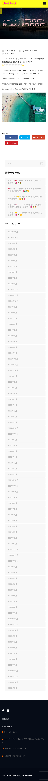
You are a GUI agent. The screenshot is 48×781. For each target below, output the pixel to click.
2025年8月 (12, 243)
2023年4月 (12, 405)
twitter (25, 137)
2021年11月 (13, 486)
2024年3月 (12, 341)
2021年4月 (12, 526)
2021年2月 (12, 538)
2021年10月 (13, 491)
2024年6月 (12, 324)
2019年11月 (13, 624)
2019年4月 (12, 647)
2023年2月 (12, 416)
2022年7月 (12, 439)
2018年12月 (13, 671)
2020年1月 (12, 613)
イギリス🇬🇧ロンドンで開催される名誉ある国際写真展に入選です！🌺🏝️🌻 (25, 205)
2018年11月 (13, 676)
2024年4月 (12, 335)
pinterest (11, 143)
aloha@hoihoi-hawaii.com (15, 748)
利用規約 (5, 719)
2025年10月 (13, 237)
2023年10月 (13, 370)
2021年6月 (12, 515)
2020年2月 (12, 607)
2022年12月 (13, 428)
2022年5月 (12, 451)
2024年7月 (12, 318)
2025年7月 (12, 249)
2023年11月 (13, 364)
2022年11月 (13, 434)
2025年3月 (12, 272)
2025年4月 (12, 266)
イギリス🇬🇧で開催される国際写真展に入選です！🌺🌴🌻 (25, 181)
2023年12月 (13, 359)
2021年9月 (12, 497)
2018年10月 (13, 682)
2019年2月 (12, 659)
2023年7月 (12, 387)
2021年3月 (12, 532)
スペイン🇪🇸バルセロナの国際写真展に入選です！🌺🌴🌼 (25, 213)
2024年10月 (13, 301)
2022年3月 (12, 463)
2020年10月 (13, 561)
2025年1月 (12, 284)
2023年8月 (12, 382)
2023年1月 (12, 422)
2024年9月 (12, 307)
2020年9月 (12, 567)
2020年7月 (12, 578)
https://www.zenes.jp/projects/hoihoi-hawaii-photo (22, 84)
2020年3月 (12, 601)
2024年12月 (13, 289)
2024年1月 (12, 353)
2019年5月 (12, 642)
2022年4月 (12, 457)
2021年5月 (12, 520)
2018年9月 (12, 688)
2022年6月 (12, 445)
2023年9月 (12, 376)
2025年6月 (12, 255)
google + (38, 137)
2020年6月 (12, 584)
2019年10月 (13, 630)
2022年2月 (12, 468)
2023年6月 (12, 393)
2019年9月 (12, 636)
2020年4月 (12, 595)
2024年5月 (12, 330)
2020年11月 (13, 555)
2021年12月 (13, 480)
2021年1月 (12, 543)
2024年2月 (12, 347)
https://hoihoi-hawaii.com (15, 756)
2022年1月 (12, 474)
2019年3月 (12, 653)
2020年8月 (12, 572)
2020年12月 (13, 549)
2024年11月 (13, 295)
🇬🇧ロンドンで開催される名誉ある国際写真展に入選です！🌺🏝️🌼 (25, 189)
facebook (11, 137)
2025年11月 (13, 232)
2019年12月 (13, 619)
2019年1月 (12, 665)
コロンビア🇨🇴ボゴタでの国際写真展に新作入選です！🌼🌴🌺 (25, 197)
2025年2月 (12, 278)
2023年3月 (12, 411)
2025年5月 (12, 260)
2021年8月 (12, 503)
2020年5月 (12, 590)
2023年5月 (12, 399)
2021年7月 (12, 509)
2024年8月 (12, 312)
